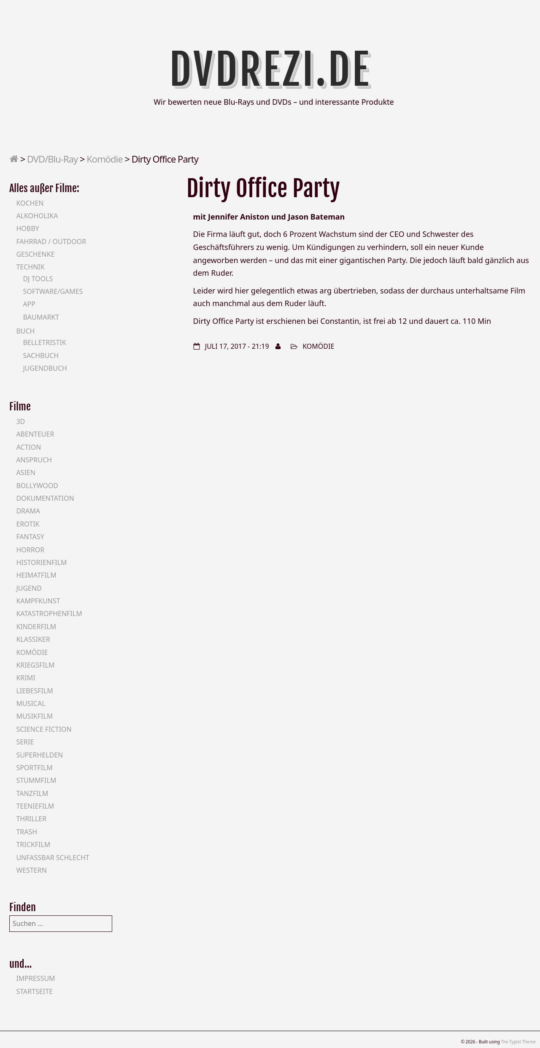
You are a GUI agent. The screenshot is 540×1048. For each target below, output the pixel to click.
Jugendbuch (45, 368)
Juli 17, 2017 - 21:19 (237, 346)
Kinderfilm (36, 626)
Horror (30, 549)
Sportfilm (34, 767)
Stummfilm (36, 780)
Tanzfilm (32, 793)
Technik (30, 267)
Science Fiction (43, 729)
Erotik (27, 524)
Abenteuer (35, 434)
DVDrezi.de (270, 69)
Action (28, 447)
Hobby (27, 228)
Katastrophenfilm (49, 613)
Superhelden (39, 755)
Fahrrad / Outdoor (51, 241)
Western (31, 870)
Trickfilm (33, 844)
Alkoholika (37, 215)
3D (20, 421)
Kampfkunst (38, 600)
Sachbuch (41, 355)
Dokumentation (45, 498)
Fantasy (30, 536)
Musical (30, 703)
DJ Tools (38, 278)
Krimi (25, 677)
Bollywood (37, 485)
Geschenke (35, 254)
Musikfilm (34, 716)
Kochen (29, 203)
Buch (25, 331)
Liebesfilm (34, 690)
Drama (28, 511)
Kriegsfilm (35, 665)
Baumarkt (41, 317)
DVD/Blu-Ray (52, 158)
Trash (26, 831)
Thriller (31, 818)
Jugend (28, 588)
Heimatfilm (36, 575)
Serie (25, 742)
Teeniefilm (35, 806)
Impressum (35, 978)
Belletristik (44, 342)
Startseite (34, 991)
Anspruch (33, 459)
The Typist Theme (518, 1042)
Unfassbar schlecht (52, 857)
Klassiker (33, 639)
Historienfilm (41, 562)
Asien (25, 472)
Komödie (104, 158)
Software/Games (53, 291)
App (29, 304)
